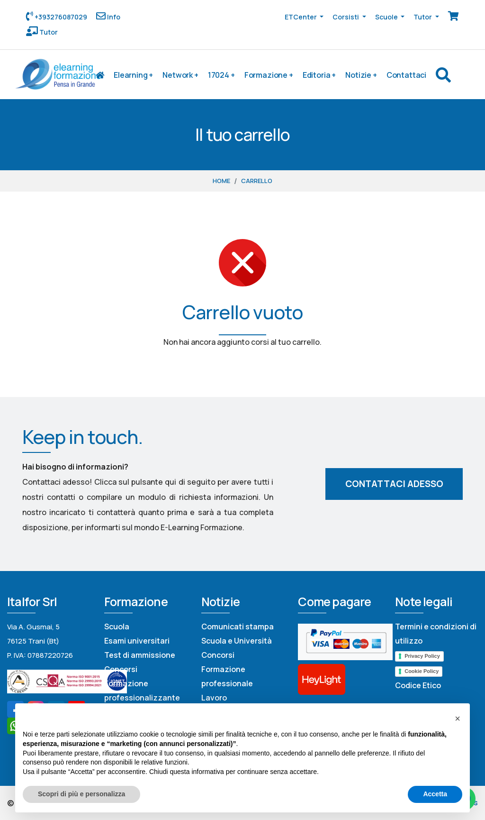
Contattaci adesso (394, 484)
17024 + (221, 75)
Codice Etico (418, 685)
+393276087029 (60, 16)
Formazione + (268, 75)
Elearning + (133, 75)
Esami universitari (137, 641)
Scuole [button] (387, 16)
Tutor (48, 32)
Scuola (116, 626)
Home (221, 180)
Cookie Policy (421, 671)
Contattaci (406, 75)
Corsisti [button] (346, 16)
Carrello (256, 180)
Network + (180, 75)
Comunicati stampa (237, 626)
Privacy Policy (422, 656)
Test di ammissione (139, 655)
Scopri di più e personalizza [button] (81, 794)
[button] (457, 718)
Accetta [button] (435, 794)
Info (113, 16)
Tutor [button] (423, 16)
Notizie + (361, 75)
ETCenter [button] (301, 16)
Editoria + (319, 75)
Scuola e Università (236, 641)
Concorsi (120, 669)
